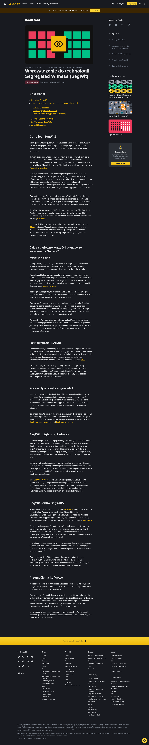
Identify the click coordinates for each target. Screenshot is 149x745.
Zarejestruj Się (120, 163)
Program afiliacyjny (116, 655)
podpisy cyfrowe (49, 286)
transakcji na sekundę (40, 168)
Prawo (44, 669)
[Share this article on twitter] (110, 25)
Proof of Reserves (116, 671)
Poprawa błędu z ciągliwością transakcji (49, 114)
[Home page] (14, 3)
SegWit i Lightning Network (42, 119)
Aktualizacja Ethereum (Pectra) (97, 699)
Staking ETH (69, 674)
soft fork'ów (68, 509)
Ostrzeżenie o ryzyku (48, 691)
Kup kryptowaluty (70, 658)
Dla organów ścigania (117, 704)
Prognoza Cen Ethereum (95, 696)
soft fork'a (41, 218)
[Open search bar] (112, 4)
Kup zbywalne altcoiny (94, 715)
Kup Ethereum (92, 712)
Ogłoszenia (45, 661)
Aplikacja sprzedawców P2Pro (97, 658)
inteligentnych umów (64, 422)
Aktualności (45, 663)
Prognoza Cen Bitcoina (95, 693)
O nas (44, 655)
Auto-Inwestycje (69, 671)
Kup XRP (91, 707)
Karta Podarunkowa (71, 666)
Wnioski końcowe (38, 125)
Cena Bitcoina (92, 684)
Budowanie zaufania (48, 683)
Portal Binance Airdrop (117, 701)
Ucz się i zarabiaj (93, 678)
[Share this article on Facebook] (116, 25)
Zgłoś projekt (92, 661)
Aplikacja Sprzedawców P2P (96, 655)
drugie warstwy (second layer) (42, 422)
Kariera (44, 658)
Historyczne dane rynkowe (118, 666)
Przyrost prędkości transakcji (45, 111)
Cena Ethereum (92, 686)
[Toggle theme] (145, 4)
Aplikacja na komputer (48, 699)
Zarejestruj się (132, 4)
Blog (43, 686)
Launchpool (68, 669)
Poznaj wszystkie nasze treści (74, 641)
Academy (68, 663)
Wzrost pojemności (41, 107)
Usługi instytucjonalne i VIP (96, 663)
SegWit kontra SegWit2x (41, 122)
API (112, 693)
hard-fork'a (87, 520)
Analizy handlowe (116, 669)
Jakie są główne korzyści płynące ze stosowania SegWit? (55, 103)
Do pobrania (45, 697)
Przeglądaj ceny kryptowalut (96, 681)
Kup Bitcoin (91, 701)
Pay (66, 661)
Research (68, 682)
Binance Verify (115, 696)
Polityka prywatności (48, 681)
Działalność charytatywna (72, 685)
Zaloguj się (120, 4)
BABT (67, 679)
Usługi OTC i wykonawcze (118, 663)
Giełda (67, 655)
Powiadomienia (46, 694)
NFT (66, 677)
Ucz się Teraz (95, 10)
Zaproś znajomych (116, 658)
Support (113, 684)
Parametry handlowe (117, 699)
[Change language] (140, 4)
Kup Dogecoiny (92, 709)
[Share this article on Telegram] (122, 25)
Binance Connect (93, 669)
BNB (112, 661)
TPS (83, 360)
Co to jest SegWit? (39, 100)
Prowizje (113, 691)
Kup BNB (91, 704)
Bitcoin (32, 227)
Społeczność (46, 689)
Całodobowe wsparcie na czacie (120, 681)
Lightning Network (41, 480)
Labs (89, 666)
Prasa (44, 666)
